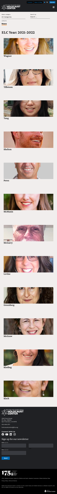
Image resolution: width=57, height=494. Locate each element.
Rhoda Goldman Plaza (45, 478)
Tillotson (8, 87)
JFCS (3, 478)
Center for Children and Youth (21, 478)
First (3, 448)
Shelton (8, 149)
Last (30, 448)
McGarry (8, 242)
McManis (8, 211)
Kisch (6, 398)
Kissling (8, 367)
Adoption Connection (34, 478)
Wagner (8, 55)
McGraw (8, 336)
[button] (47, 2)
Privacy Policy (5, 480)
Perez (6, 180)
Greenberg (9, 305)
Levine (7, 273)
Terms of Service (13, 480)
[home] (11, 7)
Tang (6, 118)
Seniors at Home (9, 478)
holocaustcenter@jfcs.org (10, 427)
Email (5, 449)
